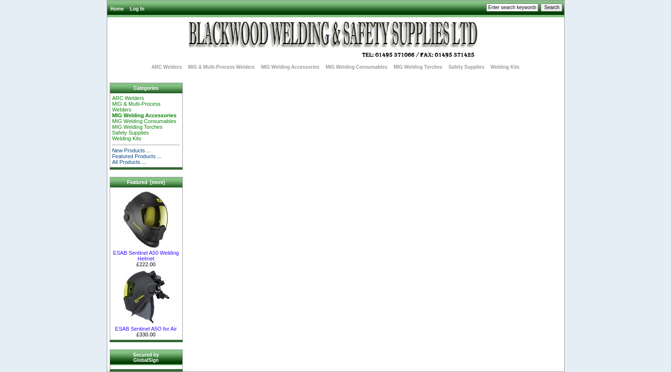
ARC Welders (167, 67)
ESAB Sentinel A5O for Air (146, 326)
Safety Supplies (466, 67)
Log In (137, 9)
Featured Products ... (137, 156)
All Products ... (129, 162)
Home (117, 9)
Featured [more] (146, 182)
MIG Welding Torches (417, 67)
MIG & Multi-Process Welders (221, 67)
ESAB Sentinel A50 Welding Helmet (146, 253)
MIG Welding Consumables (357, 67)
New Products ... (131, 150)
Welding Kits (505, 67)
